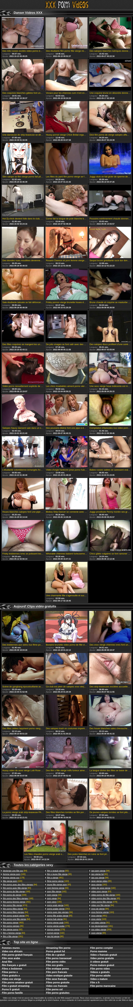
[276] (58, 926)
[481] (55, 877)
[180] (12, 881)
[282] (16, 902)
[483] (13, 922)
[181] (102, 926)
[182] (56, 891)
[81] (57, 919)
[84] (15, 871)
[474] (15, 905)
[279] (56, 929)
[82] (12, 929)
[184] (14, 895)
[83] (17, 888)
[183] (14, 874)
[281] (13, 936)
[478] (104, 902)
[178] (13, 877)
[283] (101, 929)
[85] (13, 926)
